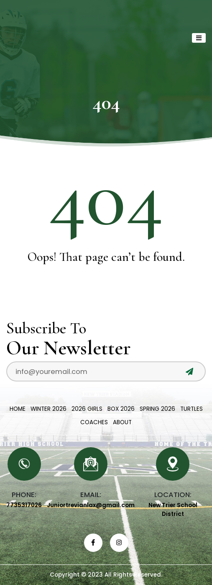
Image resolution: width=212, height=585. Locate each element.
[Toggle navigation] (199, 38)
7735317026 (24, 505)
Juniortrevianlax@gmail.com (91, 505)
